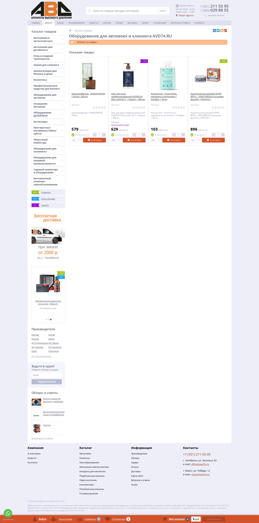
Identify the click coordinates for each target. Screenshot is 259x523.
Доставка (132, 23)
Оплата (119, 23)
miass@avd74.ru (200, 474)
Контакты (199, 23)
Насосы (47, 425)
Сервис (145, 23)
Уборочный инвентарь (48, 141)
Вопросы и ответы (180, 23)
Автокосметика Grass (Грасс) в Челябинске (54, 413)
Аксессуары (48, 121)
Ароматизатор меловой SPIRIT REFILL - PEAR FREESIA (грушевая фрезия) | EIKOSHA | (206, 96)
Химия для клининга (48, 64)
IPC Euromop (54, 347)
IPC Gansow (37, 347)
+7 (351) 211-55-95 (196, 454)
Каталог (49, 23)
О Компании (159, 23)
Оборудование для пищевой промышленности (48, 160)
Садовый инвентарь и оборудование (48, 171)
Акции (60, 23)
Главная (36, 23)
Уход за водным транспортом (43, 57)
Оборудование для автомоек (48, 96)
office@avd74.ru (200, 464)
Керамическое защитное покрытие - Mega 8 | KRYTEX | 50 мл (48, 302)
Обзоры (107, 23)
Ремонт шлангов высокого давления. (53, 400)
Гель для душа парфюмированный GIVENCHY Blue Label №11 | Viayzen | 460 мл (128, 96)
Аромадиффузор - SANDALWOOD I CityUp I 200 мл (88, 95)
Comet (51, 334)
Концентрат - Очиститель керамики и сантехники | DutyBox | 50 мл (164, 96)
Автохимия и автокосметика (48, 39)
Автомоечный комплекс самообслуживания (45, 181)
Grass (34, 351)
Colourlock (53, 351)
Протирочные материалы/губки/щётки (48, 130)
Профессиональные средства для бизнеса (48, 87)
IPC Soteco (53, 343)
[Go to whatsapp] (8, 513)
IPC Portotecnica (40, 343)
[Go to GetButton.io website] (8, 520)
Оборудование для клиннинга (48, 150)
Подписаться (47, 381)
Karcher (35, 334)
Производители (76, 23)
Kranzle (35, 338)
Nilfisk (51, 338)
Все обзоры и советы (42, 438)
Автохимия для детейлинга (48, 48)
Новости (93, 23)
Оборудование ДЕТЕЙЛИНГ (48, 114)
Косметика (48, 79)
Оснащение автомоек (48, 105)
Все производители (41, 356)
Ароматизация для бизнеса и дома (48, 72)
